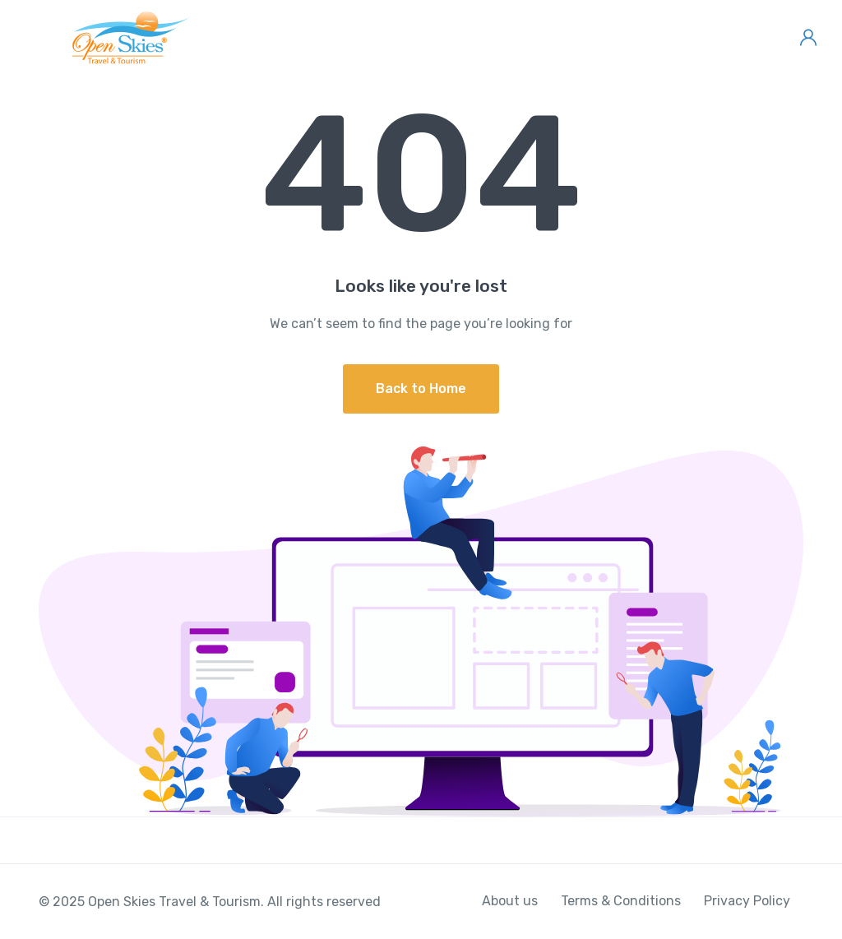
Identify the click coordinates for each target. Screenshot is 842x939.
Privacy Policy (747, 901)
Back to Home (421, 388)
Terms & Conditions (621, 901)
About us (510, 901)
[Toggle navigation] (26, 38)
